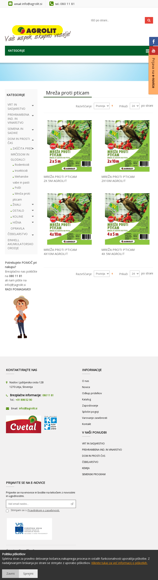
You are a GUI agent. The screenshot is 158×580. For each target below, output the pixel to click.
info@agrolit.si (32, 4)
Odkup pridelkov (92, 393)
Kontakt (86, 424)
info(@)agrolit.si (15, 285)
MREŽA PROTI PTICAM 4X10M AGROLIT (60, 252)
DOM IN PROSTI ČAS (93, 456)
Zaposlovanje (90, 405)
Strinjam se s (16, 510)
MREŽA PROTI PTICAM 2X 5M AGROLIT (60, 179)
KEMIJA (86, 468)
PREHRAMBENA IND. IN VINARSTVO (102, 449)
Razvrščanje (84, 106)
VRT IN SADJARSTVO (93, 443)
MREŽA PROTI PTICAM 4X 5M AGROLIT (118, 252)
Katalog (86, 399)
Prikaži (123, 106)
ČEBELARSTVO (90, 462)
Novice (86, 387)
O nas (85, 381)
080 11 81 (67, 4)
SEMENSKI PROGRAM (94, 474)
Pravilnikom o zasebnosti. (44, 510)
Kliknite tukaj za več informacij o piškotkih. (119, 563)
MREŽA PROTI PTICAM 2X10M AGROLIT (118, 179)
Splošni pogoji (90, 411)
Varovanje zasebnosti (94, 418)
